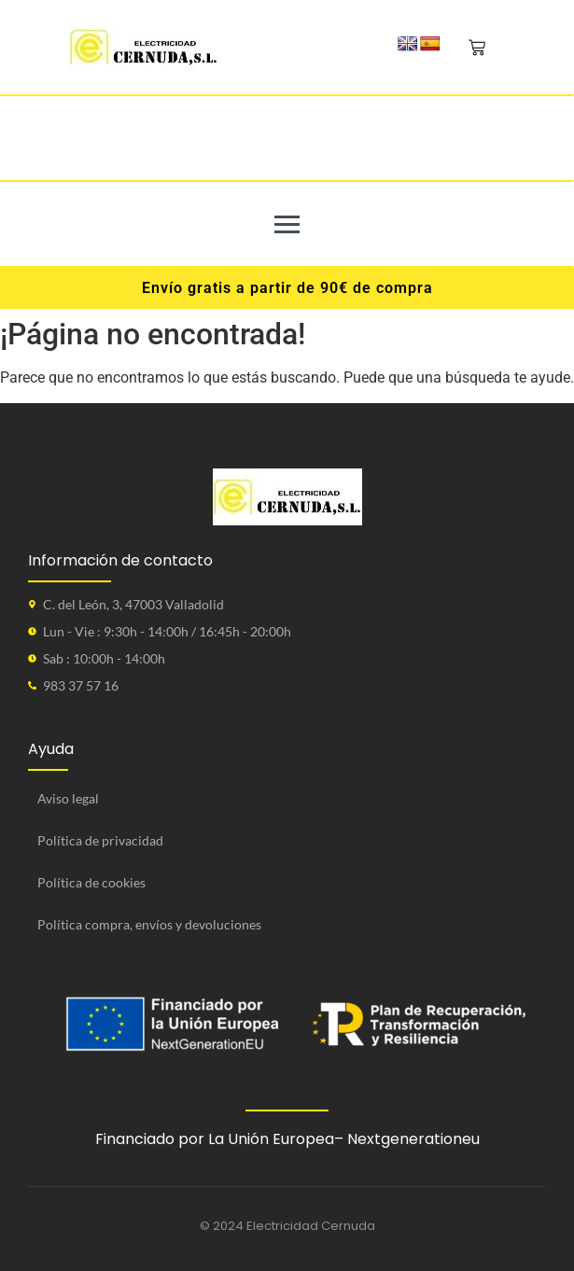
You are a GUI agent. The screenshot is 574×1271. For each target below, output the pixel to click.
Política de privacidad (100, 840)
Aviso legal (68, 798)
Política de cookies (91, 882)
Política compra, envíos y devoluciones (149, 924)
